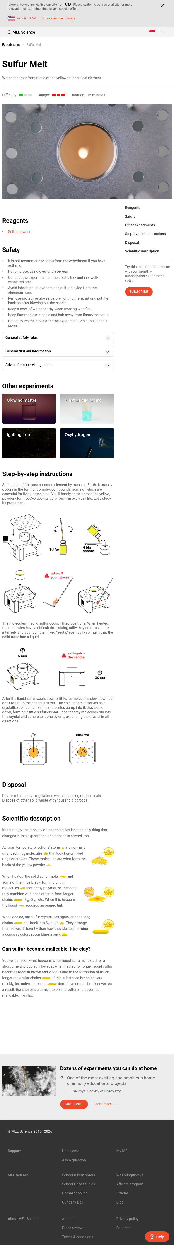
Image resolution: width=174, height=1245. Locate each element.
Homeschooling (74, 1193)
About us (69, 1219)
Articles (122, 1193)
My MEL (122, 1151)
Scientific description (142, 251)
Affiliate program (129, 1184)
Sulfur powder (19, 232)
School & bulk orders (78, 1175)
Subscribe (139, 291)
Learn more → (104, 1104)
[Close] (162, 6)
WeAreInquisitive (129, 1175)
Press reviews (73, 1228)
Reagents (132, 208)
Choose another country (58, 18)
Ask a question (74, 1160)
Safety (130, 216)
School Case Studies (78, 1184)
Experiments (11, 44)
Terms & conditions (77, 1237)
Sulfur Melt (34, 44)
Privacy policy (127, 1219)
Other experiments (140, 225)
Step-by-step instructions (145, 234)
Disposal (132, 242)
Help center (71, 1151)
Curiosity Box (72, 1202)
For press (123, 1228)
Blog (120, 1202)
